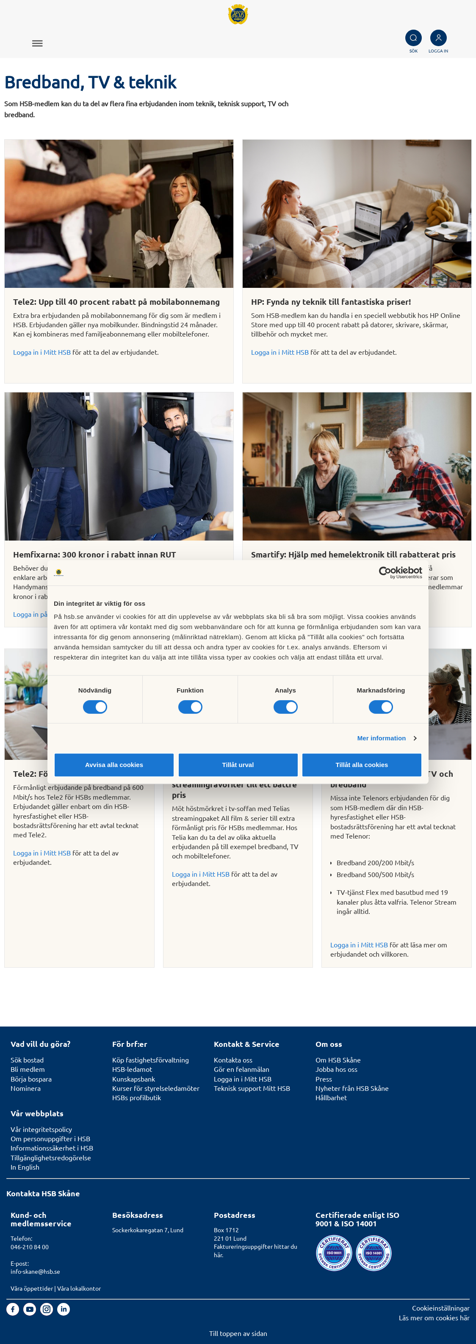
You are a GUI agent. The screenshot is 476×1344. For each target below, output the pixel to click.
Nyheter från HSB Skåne (352, 1088)
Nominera (26, 1088)
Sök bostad (27, 1059)
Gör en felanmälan (241, 1069)
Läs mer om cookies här (434, 1317)
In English (25, 1166)
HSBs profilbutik (136, 1097)
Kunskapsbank (133, 1078)
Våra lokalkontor (79, 1288)
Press (323, 1078)
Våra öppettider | (34, 1288)
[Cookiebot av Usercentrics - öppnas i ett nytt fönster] (385, 572)
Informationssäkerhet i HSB (52, 1147)
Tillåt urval (238, 764)
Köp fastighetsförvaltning (150, 1059)
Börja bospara (31, 1078)
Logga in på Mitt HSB (44, 614)
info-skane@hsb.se (35, 1271)
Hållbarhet (331, 1097)
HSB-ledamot (132, 1069)
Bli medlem (28, 1069)
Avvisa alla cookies (114, 764)
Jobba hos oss (336, 1069)
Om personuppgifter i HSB (50, 1138)
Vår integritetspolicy (41, 1129)
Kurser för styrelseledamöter (155, 1088)
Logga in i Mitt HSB (42, 352)
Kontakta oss (233, 1059)
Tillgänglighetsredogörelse (51, 1157)
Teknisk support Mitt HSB (252, 1088)
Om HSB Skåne (338, 1059)
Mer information (381, 738)
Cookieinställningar (441, 1307)
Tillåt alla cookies (362, 764)
